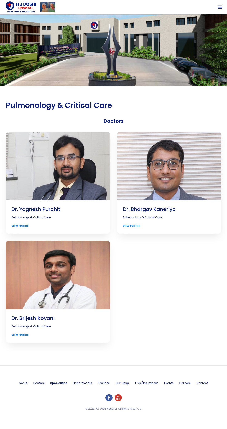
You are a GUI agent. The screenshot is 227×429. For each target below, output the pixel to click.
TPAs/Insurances (146, 383)
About (23, 383)
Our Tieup (122, 383)
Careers (185, 383)
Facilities (104, 383)
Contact (202, 383)
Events (169, 383)
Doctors (39, 383)
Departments (82, 383)
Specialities (58, 383)
